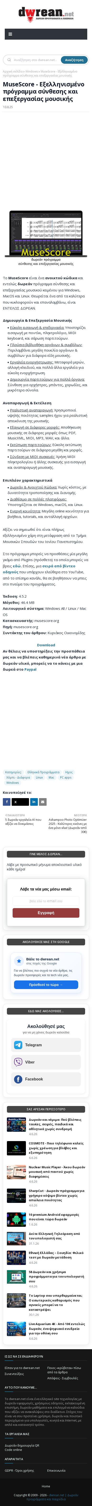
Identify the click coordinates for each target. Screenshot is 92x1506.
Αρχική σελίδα (13, 71)
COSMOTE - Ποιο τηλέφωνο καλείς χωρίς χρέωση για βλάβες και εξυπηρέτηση (56, 1148)
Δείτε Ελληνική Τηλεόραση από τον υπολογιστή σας (54, 1236)
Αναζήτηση (74, 60)
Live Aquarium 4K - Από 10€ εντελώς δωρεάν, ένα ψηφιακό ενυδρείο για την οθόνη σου (57, 1328)
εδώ (17, 565)
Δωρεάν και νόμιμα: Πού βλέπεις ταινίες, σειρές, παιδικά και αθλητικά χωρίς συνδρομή (55, 1124)
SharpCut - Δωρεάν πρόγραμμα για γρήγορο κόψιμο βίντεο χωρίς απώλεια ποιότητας (56, 1195)
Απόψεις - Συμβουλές (62, 1378)
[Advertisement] (46, 163)
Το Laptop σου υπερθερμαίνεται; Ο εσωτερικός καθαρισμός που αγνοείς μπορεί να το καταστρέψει (55, 1302)
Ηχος (69, 772)
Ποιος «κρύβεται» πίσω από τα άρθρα (64, 1370)
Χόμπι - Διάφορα (18, 777)
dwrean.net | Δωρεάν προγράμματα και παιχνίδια (52, 1497)
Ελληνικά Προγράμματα (43, 772)
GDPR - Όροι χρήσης (19, 1470)
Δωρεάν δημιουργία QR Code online (22, 1447)
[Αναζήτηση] (37, 59)
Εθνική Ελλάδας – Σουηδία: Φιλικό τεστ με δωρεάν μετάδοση (56, 1255)
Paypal (30, 669)
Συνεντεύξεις (14, 1374)
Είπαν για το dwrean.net (22, 1368)
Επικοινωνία (56, 1470)
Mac (51, 777)
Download (46, 644)
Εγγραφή (46, 913)
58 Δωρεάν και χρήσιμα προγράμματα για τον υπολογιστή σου (56, 1276)
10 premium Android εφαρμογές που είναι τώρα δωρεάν (54, 1217)
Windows (31, 71)
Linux (39, 777)
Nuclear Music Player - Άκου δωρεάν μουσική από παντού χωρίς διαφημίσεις (57, 1172)
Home (46, 1486)
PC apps (65, 777)
